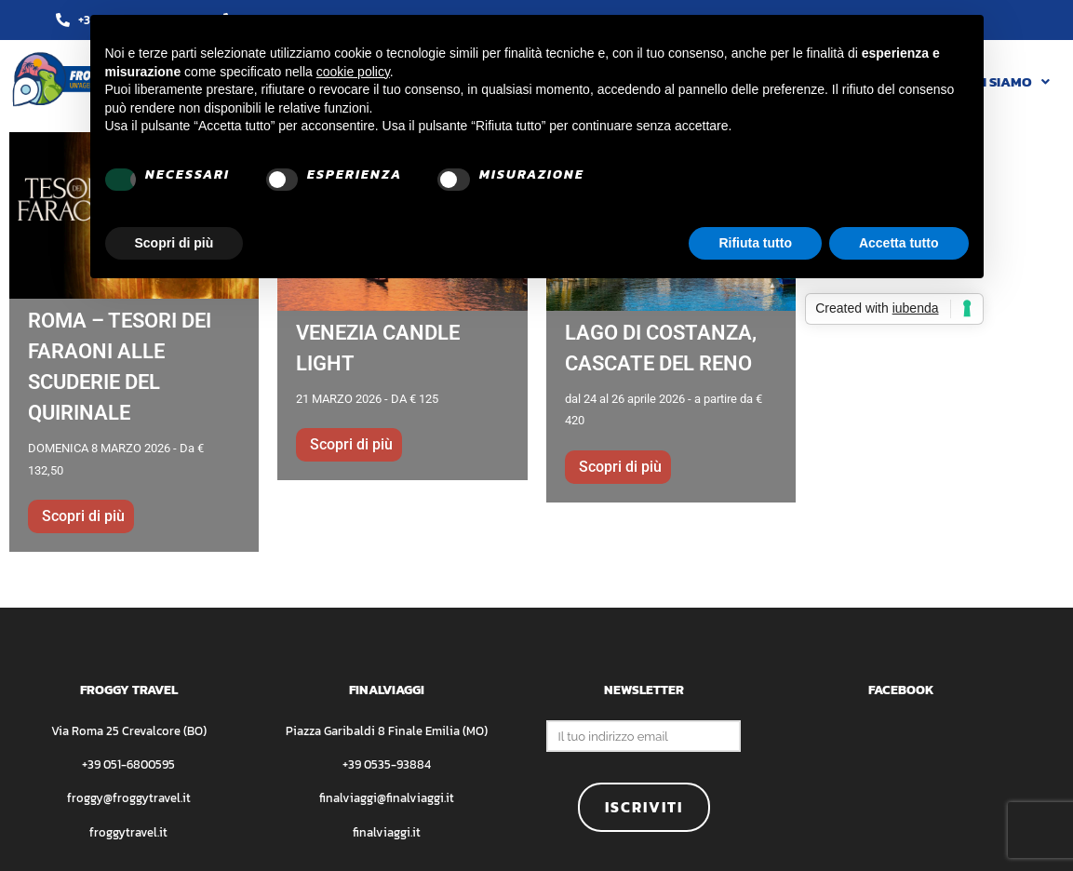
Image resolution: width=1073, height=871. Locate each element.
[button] (1007, 81)
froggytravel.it (128, 832)
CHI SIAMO (1007, 81)
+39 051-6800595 (128, 764)
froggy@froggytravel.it (129, 798)
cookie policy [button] (353, 71)
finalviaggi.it (387, 832)
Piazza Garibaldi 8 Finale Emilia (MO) (387, 731)
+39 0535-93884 (386, 764)
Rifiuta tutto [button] (755, 242)
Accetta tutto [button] (899, 242)
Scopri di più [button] (174, 242)
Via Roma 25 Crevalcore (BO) (129, 731)
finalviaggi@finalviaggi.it (386, 798)
